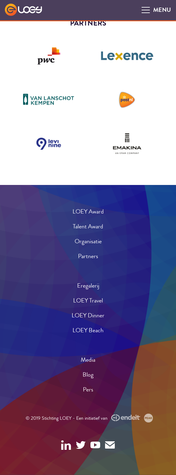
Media (88, 359)
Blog (88, 374)
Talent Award (88, 226)
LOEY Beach (88, 330)
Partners (88, 256)
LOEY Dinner (88, 315)
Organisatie (88, 241)
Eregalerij (88, 285)
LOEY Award (88, 211)
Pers (88, 389)
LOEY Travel (88, 300)
